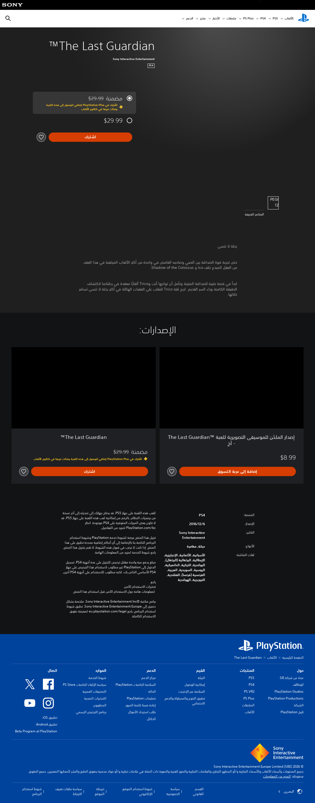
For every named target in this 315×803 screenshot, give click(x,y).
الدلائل (151, 718)
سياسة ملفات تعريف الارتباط (68, 791)
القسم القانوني (198, 791)
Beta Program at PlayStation (36, 731)
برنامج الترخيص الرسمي (91, 712)
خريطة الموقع (99, 791)
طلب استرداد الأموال (142, 712)
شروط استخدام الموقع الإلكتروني (137, 791)
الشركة (299, 705)
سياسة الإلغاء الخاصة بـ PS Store (84, 684)
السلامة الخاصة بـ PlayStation (136, 684)
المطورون (99, 705)
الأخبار (216, 19)
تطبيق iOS (50, 717)
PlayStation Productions (286, 698)
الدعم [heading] (151, 670)
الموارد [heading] (100, 670)
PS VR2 (249, 691)
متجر (203, 19)
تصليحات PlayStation (141, 698)
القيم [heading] (200, 670)
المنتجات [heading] (247, 670)
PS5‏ (275, 19)
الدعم (189, 19)
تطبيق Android (46, 724)
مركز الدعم (148, 677)
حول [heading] (300, 670)
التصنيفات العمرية (94, 691)
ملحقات (231, 19)
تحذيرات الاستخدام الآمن (140, 587)
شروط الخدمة (97, 677)
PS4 (263, 19)
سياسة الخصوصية (173, 791)
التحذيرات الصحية (95, 698)
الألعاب (289, 19)
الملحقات (248, 705)
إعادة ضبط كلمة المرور (141, 705)
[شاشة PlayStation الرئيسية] (303, 18)
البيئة (201, 677)
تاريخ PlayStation (292, 712)
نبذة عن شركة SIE (292, 677)
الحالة (152, 691)
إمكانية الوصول (195, 684)
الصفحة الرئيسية (293, 657)
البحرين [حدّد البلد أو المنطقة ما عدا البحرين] (290, 791)
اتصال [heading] (52, 670)
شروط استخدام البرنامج (32, 791)
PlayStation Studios (289, 691)
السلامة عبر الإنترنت (191, 691)
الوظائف (298, 684)
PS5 (251, 677)
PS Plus (248, 19)
